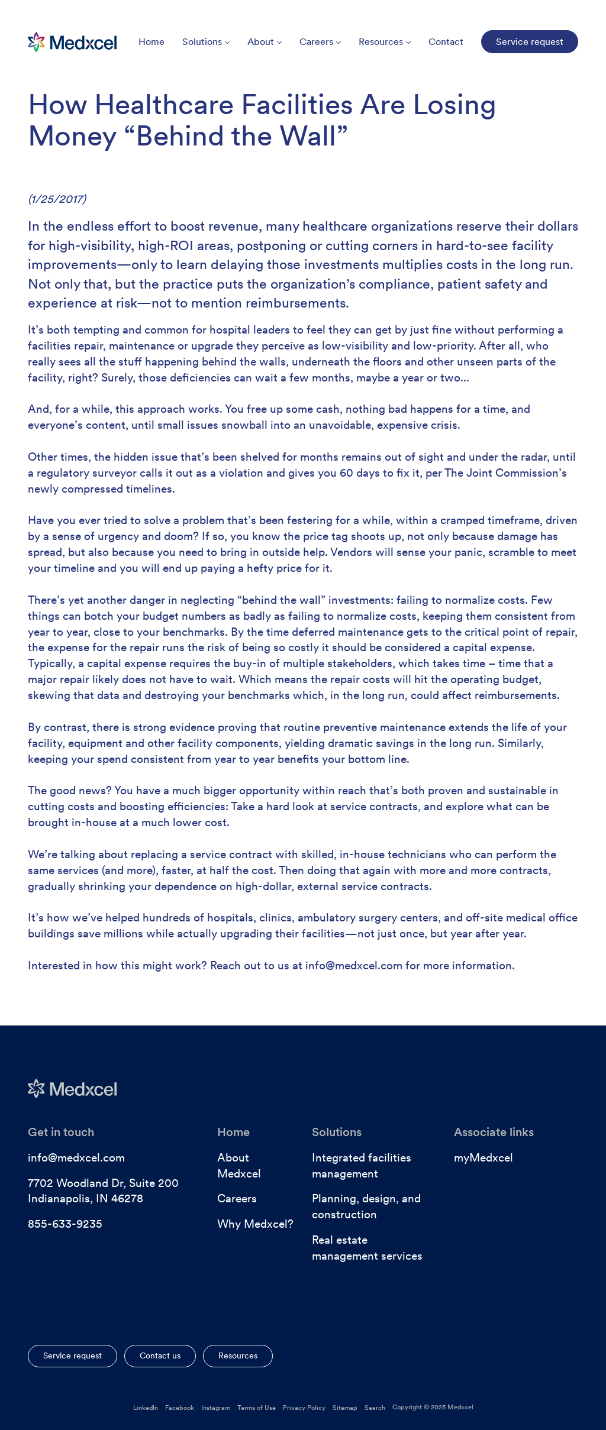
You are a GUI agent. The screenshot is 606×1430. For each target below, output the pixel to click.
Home (151, 41)
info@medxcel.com (76, 1157)
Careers (320, 41)
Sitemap (345, 1407)
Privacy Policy (304, 1407)
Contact (445, 41)
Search (375, 1407)
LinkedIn (145, 1407)
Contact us (160, 1355)
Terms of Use (256, 1407)
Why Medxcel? (255, 1224)
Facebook (179, 1407)
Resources (385, 41)
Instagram (215, 1407)
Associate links (494, 1132)
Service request (72, 1355)
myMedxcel (483, 1157)
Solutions (206, 41)
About (264, 41)
